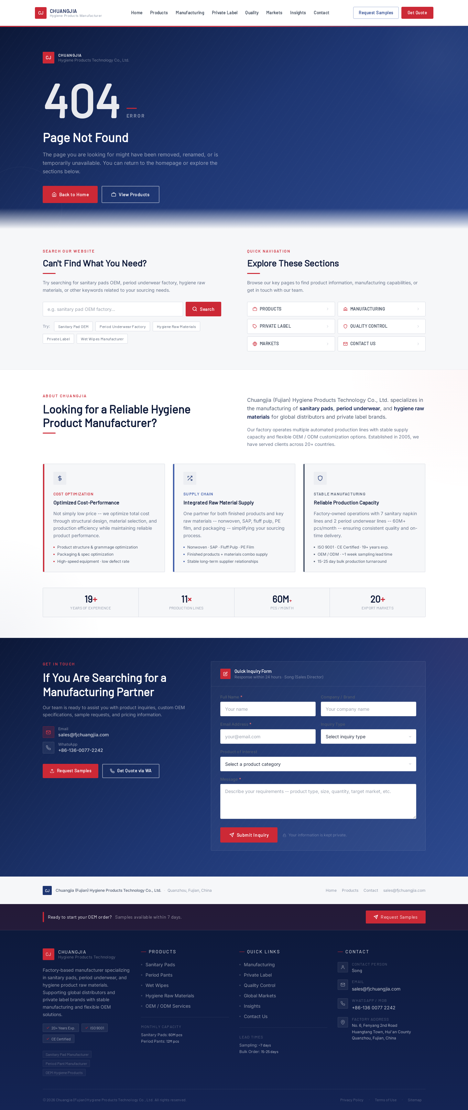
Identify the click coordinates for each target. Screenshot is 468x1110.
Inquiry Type (333, 724)
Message (240, 779)
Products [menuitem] (159, 12)
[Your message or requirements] (318, 801)
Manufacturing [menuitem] (190, 12)
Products (350, 890)
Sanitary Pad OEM (73, 326)
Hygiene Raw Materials (176, 326)
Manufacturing (257, 964)
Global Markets (257, 995)
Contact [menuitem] (321, 12)
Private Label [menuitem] (225, 12)
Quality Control (257, 985)
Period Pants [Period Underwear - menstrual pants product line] (156, 975)
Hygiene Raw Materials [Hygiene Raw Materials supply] (167, 995)
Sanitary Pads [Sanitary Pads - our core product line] (158, 964)
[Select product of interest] (318, 764)
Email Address (245, 724)
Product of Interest (238, 751)
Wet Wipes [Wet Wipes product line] (155, 985)
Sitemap (415, 1099)
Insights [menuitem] (298, 12)
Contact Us (253, 1016)
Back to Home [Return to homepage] (70, 194)
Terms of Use (386, 1099)
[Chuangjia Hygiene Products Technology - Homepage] (68, 13)
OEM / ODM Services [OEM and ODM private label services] (165, 1006)
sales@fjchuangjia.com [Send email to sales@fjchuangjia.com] (376, 988)
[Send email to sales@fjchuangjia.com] (116, 732)
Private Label (58, 338)
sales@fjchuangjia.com (404, 890)
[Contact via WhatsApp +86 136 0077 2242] (116, 747)
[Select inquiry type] (368, 736)
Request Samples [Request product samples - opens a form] (396, 917)
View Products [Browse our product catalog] (130, 194)
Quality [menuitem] (251, 12)
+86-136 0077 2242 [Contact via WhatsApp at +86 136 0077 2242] (374, 1007)
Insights (249, 1006)
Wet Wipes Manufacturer (102, 338)
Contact (371, 890)
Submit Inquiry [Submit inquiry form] (249, 835)
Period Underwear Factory (123, 326)
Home (331, 890)
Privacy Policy (352, 1099)
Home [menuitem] (136, 12)
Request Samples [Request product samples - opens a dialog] (376, 12)
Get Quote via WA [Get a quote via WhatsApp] (130, 770)
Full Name (241, 696)
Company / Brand (338, 697)
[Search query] (113, 309)
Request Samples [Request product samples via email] (71, 770)
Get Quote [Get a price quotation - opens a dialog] (417, 12)
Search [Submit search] (203, 309)
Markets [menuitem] (274, 12)
